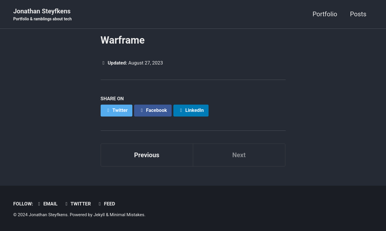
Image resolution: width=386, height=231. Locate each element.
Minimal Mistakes (127, 214)
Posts (358, 14)
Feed (106, 204)
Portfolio (324, 14)
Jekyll (99, 214)
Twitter (77, 204)
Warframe (123, 40)
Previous (146, 155)
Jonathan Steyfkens (42, 15)
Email (46, 204)
